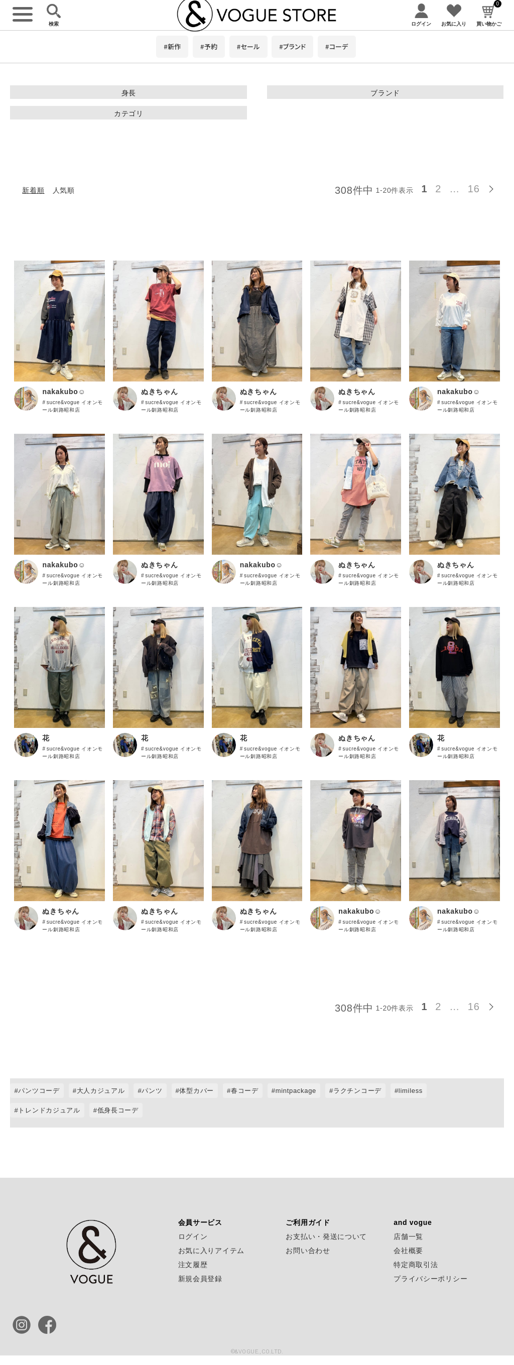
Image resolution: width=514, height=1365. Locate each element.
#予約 (208, 46)
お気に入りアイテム (211, 1251)
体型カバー (196, 1090)
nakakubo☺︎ (63, 392)
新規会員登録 (200, 1279)
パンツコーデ (38, 1090)
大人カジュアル (101, 1090)
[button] (494, 187)
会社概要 (408, 1251)
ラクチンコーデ (357, 1090)
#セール (248, 46)
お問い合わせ (308, 1251)
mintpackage (296, 1090)
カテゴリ (129, 113)
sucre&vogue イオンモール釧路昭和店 (72, 406)
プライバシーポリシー (430, 1279)
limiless (411, 1090)
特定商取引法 (416, 1265)
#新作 (172, 46)
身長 (128, 93)
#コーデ (336, 46)
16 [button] (474, 188)
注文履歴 (193, 1265)
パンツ (152, 1090)
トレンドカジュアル (49, 1110)
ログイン (193, 1236)
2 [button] (438, 188)
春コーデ (245, 1090)
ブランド (385, 93)
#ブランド (292, 46)
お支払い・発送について (326, 1236)
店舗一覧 (408, 1236)
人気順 (64, 190)
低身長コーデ (118, 1110)
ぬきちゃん (159, 392)
